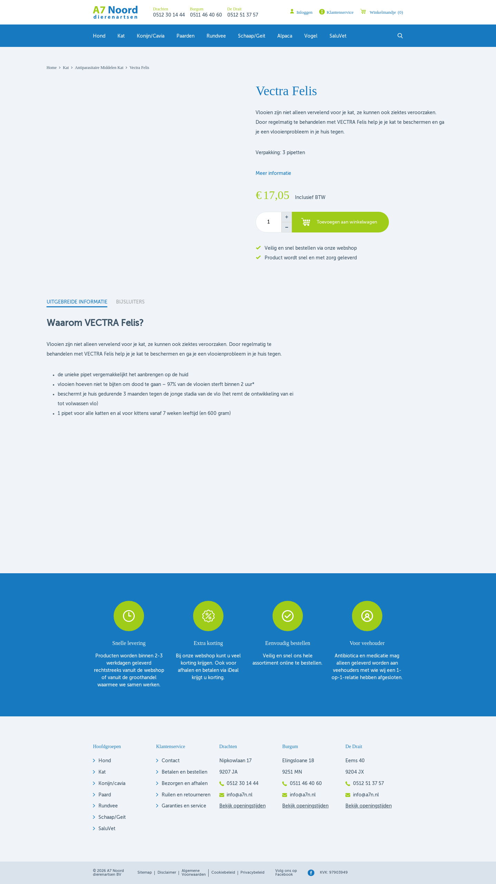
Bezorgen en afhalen (185, 783)
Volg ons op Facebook (286, 873)
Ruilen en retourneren (186, 795)
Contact (171, 760)
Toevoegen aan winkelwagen (347, 222)
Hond (99, 36)
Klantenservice (340, 12)
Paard (104, 795)
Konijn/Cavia (150, 36)
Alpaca (284, 36)
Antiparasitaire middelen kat (99, 67)
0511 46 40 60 (206, 15)
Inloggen (305, 12)
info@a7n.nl (239, 795)
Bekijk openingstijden (242, 806)
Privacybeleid (252, 873)
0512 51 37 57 (242, 15)
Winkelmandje (386, 12)
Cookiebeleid (223, 873)
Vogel (310, 36)
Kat (121, 36)
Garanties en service (184, 806)
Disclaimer (167, 873)
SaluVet (338, 36)
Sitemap (144, 873)
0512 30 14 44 (169, 15)
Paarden (185, 36)
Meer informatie (273, 173)
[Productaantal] (269, 222)
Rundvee (216, 36)
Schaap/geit (251, 36)
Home (52, 67)
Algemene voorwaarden (194, 873)
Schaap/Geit (112, 817)
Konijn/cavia (111, 783)
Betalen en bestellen (184, 772)
